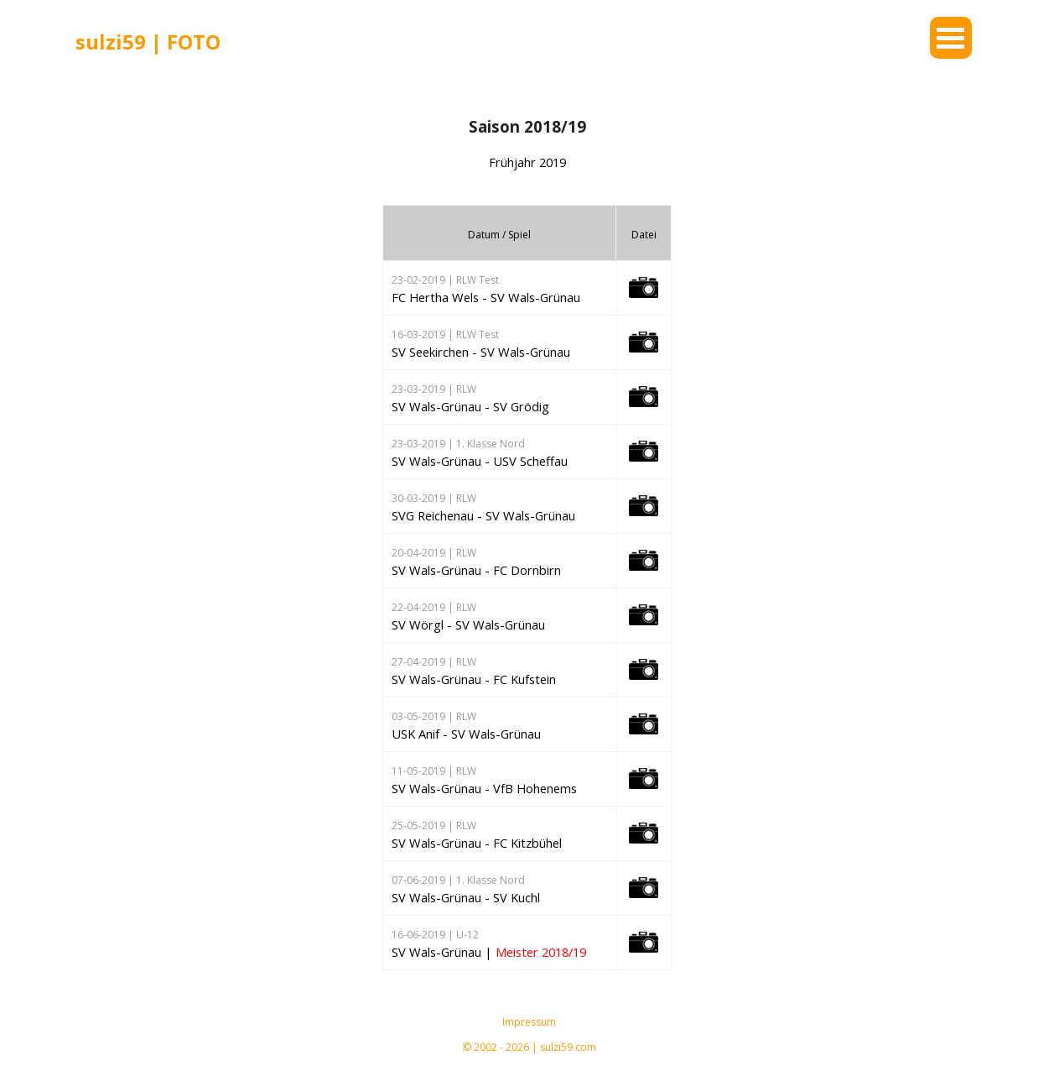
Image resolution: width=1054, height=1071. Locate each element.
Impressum (529, 1022)
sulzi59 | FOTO (148, 41)
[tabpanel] (197, 42)
